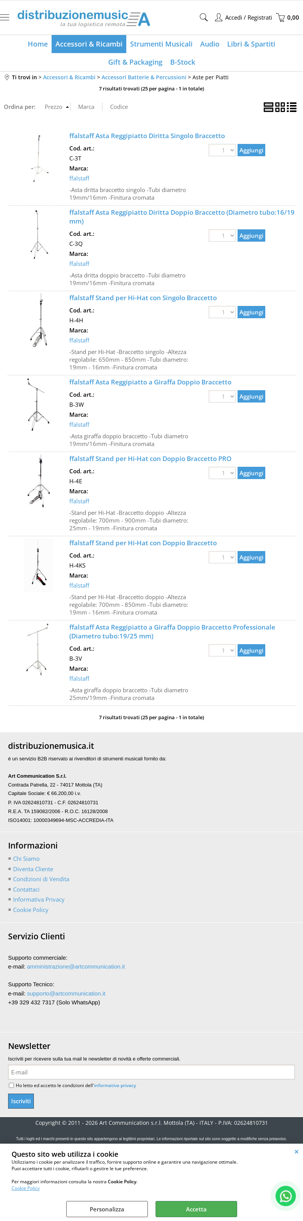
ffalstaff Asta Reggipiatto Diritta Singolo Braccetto (147, 135)
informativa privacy (115, 1085)
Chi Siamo (26, 858)
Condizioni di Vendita (41, 879)
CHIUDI (296, 1151)
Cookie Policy (26, 1188)
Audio (209, 43)
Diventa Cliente (33, 869)
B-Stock (182, 62)
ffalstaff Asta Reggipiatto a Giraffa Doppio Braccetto (150, 381)
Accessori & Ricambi (88, 43)
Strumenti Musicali (161, 43)
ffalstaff (79, 178)
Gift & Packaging (135, 62)
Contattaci (26, 889)
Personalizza (107, 1209)
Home (38, 43)
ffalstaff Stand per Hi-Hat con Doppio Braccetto (143, 542)
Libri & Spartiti (251, 43)
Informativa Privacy (39, 899)
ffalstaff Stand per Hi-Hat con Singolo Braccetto (143, 297)
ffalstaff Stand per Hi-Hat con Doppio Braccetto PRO (150, 458)
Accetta (196, 1209)
